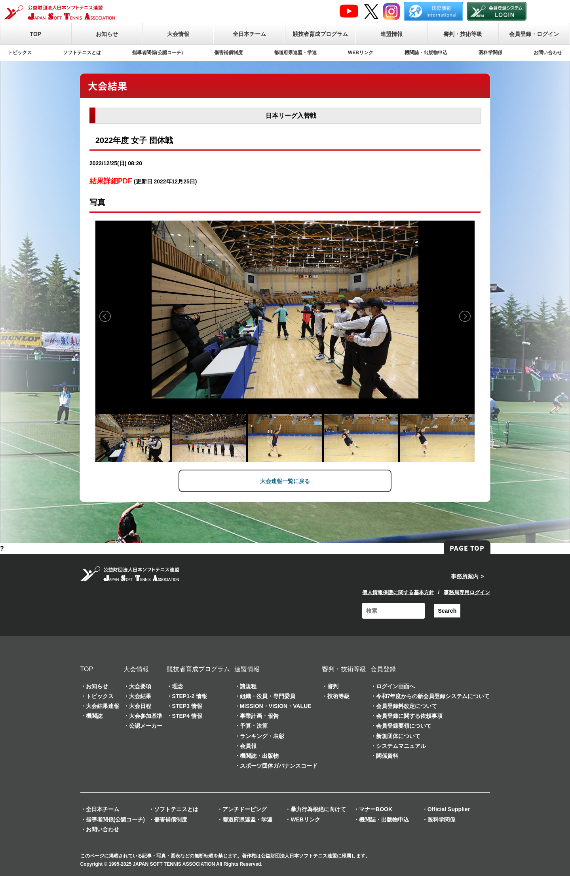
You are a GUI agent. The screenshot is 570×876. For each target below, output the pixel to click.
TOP (36, 34)
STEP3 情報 (187, 705)
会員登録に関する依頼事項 (409, 715)
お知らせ (107, 34)
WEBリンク (360, 52)
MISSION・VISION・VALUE (276, 705)
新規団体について (398, 735)
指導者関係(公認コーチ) (157, 52)
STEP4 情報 (187, 715)
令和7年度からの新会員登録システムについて (433, 695)
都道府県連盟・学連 (295, 52)
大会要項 (140, 685)
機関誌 (94, 715)
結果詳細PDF (110, 181)
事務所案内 (465, 576)
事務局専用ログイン (467, 592)
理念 (177, 685)
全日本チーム (249, 34)
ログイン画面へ (395, 685)
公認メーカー (145, 725)
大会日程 (140, 705)
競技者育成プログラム (320, 34)
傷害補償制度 (228, 52)
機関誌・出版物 (259, 755)
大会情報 (178, 34)
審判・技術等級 (462, 34)
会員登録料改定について (406, 705)
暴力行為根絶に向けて (318, 809)
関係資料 (387, 755)
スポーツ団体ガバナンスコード (278, 765)
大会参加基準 (145, 715)
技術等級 (338, 695)
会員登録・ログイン (534, 34)
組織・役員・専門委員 (267, 695)
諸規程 (248, 685)
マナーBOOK (375, 809)
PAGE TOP (467, 547)
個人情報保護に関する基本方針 (398, 592)
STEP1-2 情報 (189, 695)
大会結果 (140, 695)
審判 (332, 685)
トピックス (20, 52)
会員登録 (383, 668)
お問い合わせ (548, 52)
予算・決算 (254, 725)
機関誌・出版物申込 (426, 52)
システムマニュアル (401, 745)
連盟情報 (391, 34)
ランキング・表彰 (262, 735)
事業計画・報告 (259, 715)
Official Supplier (449, 809)
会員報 (248, 745)
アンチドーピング (244, 809)
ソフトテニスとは (82, 52)
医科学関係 (490, 52)
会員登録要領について (403, 725)
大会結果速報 (102, 705)
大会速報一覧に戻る (285, 481)
